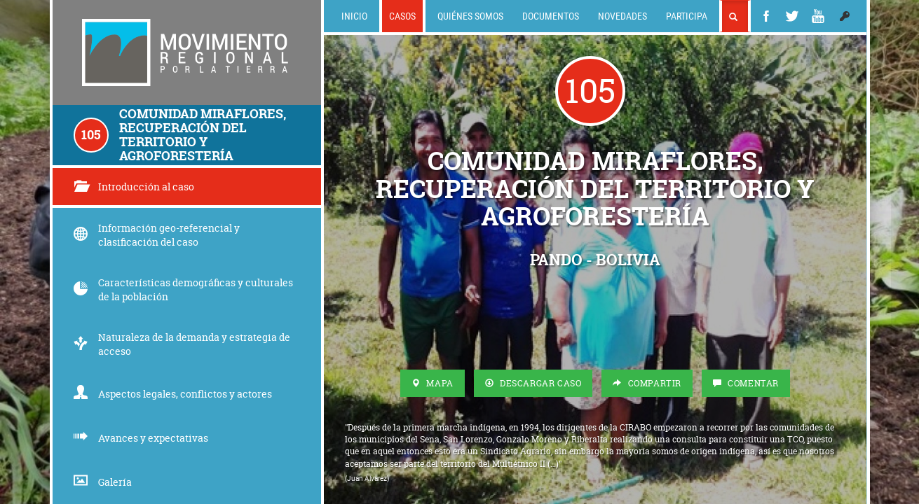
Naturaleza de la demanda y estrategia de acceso (182, 344)
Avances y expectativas (141, 438)
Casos (402, 15)
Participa (686, 15)
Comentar (746, 383)
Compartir (647, 383)
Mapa (432, 383)
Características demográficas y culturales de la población (183, 289)
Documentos (550, 15)
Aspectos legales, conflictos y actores (173, 393)
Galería (103, 482)
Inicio (354, 15)
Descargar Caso (533, 383)
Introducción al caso (134, 186)
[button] (844, 16)
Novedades (622, 15)
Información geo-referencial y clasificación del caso (157, 234)
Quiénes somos (470, 15)
